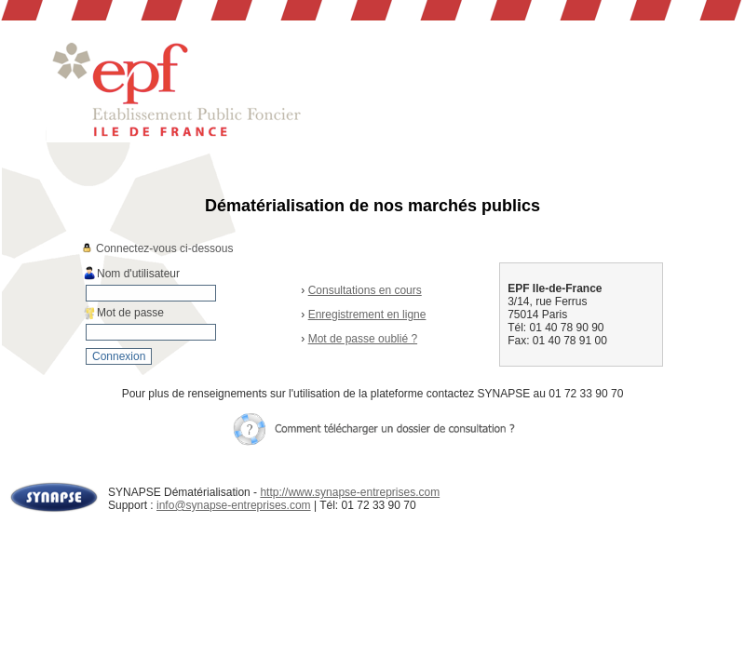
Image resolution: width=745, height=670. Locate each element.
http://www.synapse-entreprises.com (350, 492)
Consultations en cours (365, 290)
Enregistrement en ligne (367, 314)
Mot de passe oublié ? (362, 338)
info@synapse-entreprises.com (233, 505)
